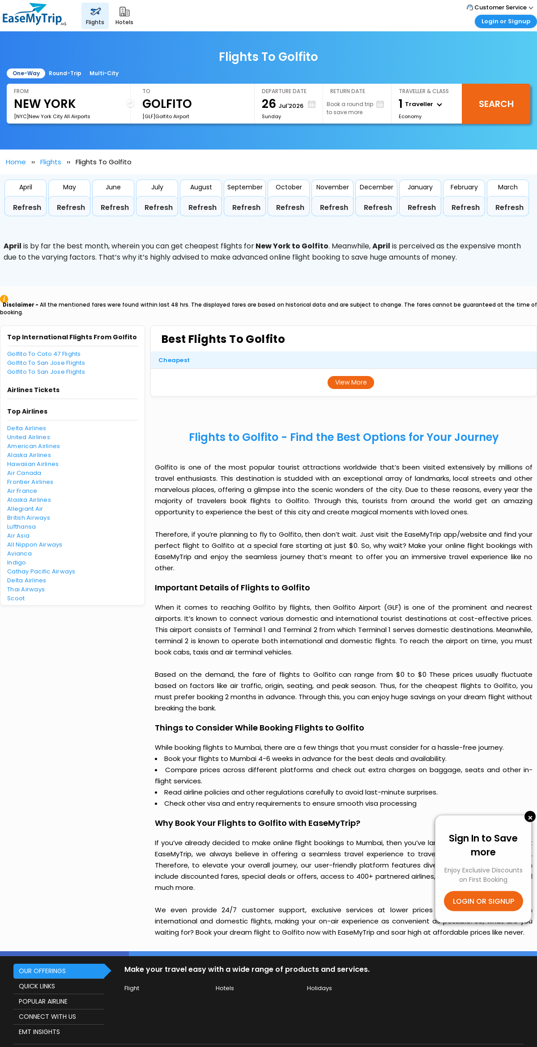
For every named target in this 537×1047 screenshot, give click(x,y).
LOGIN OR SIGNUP (483, 901)
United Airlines (28, 437)
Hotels (225, 988)
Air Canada (24, 473)
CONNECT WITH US (47, 1016)
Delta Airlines (27, 428)
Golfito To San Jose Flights (46, 363)
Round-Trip (65, 73)
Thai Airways (26, 589)
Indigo (16, 562)
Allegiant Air (25, 508)
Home (16, 162)
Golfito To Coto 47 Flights (44, 354)
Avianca (19, 553)
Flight (131, 988)
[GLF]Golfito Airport (165, 116)
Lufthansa (21, 526)
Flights (50, 162)
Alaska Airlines (29, 455)
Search (496, 104)
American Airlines (33, 446)
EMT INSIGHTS (39, 1031)
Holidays (319, 988)
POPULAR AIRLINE (43, 1001)
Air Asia (18, 535)
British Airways (28, 517)
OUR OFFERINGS (42, 970)
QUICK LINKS (37, 986)
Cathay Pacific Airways (41, 571)
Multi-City (104, 73)
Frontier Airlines (30, 482)
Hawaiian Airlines (33, 464)
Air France (22, 491)
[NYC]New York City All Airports (52, 116)
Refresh (27, 207)
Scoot (16, 598)
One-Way (26, 73)
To (146, 91)
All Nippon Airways (35, 544)
